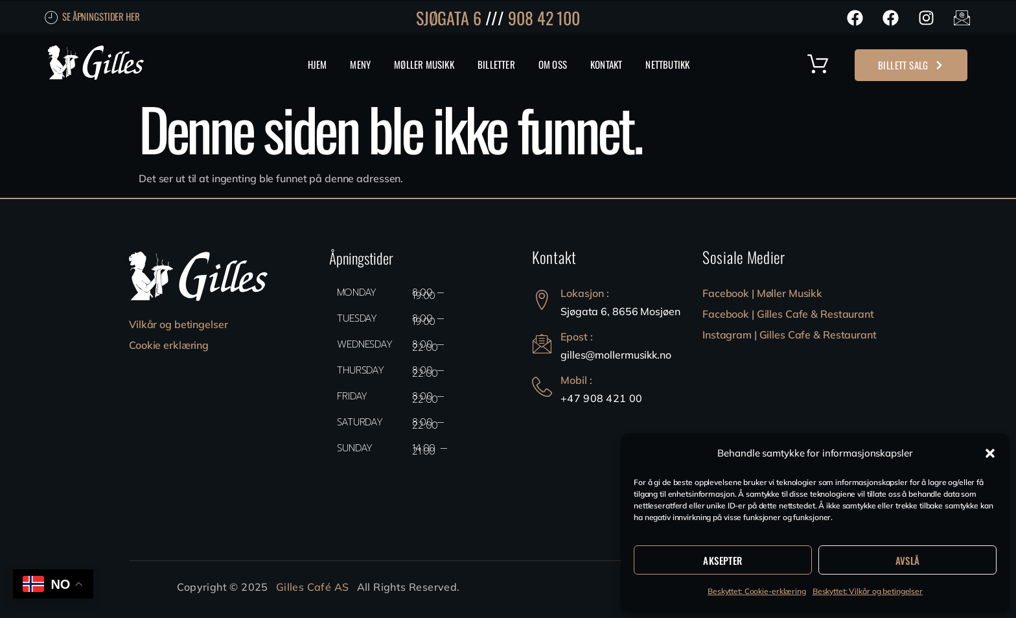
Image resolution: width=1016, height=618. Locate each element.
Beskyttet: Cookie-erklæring (757, 591)
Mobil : (576, 380)
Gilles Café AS (312, 586)
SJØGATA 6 (448, 17)
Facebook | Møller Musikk (762, 293)
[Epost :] (542, 343)
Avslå (907, 560)
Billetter (496, 64)
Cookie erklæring (169, 345)
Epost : (576, 336)
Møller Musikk (424, 64)
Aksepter (722, 560)
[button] (990, 453)
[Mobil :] (542, 387)
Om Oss (552, 64)
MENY (360, 64)
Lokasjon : (584, 293)
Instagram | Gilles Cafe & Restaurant (789, 334)
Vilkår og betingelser (178, 324)
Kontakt (606, 64)
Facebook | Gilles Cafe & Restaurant (788, 313)
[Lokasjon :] (542, 300)
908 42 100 (544, 17)
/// (495, 17)
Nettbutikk (667, 64)
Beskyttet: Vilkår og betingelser (868, 591)
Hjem (317, 64)
